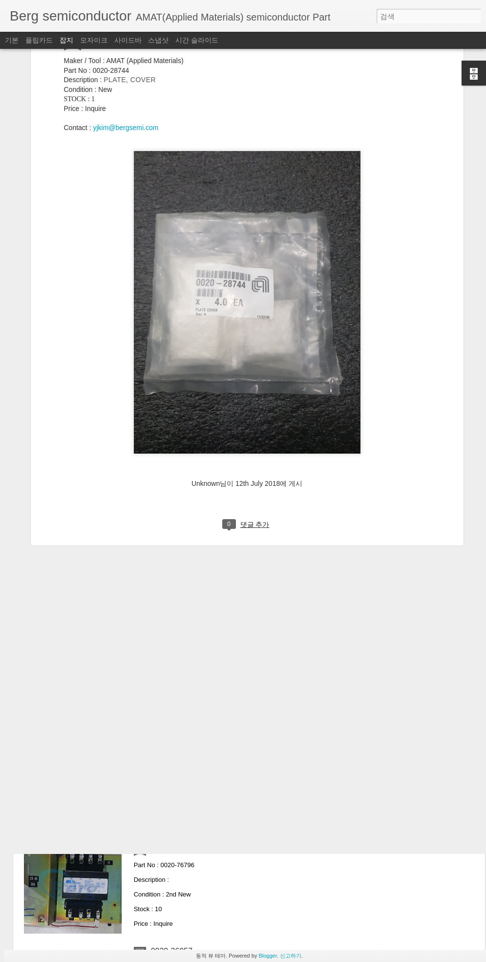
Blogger (267, 956)
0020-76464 (171, 618)
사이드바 (128, 40)
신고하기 (290, 956)
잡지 (66, 40)
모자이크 (93, 40)
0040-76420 (171, 729)
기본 (12, 40)
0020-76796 (171, 840)
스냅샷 (158, 40)
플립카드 (39, 40)
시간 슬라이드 (196, 40)
